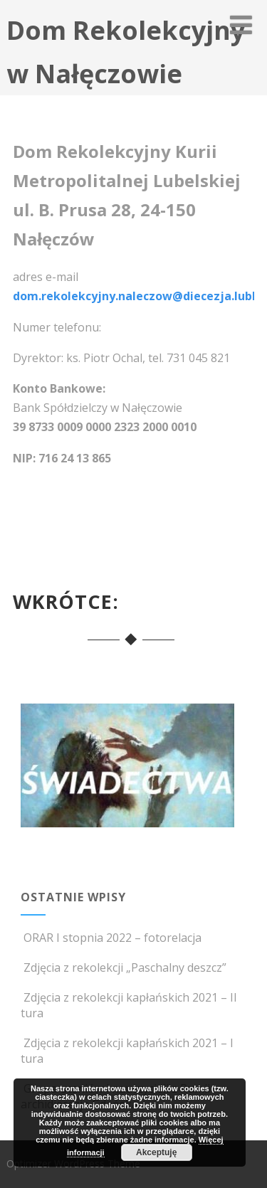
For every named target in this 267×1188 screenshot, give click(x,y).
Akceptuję (156, 1152)
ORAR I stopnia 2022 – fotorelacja (111, 937)
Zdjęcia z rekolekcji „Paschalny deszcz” (123, 967)
